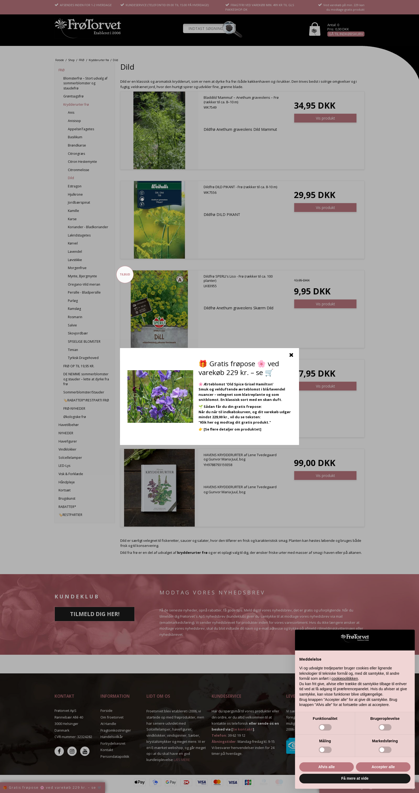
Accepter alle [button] (383, 767)
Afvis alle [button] (326, 767)
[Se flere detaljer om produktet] (232, 429)
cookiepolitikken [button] (345, 678)
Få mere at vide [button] (354, 778)
